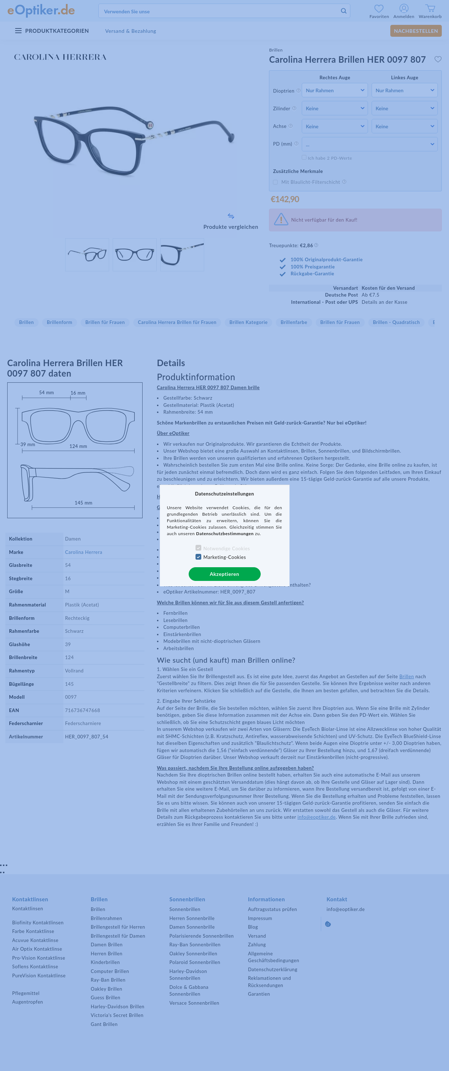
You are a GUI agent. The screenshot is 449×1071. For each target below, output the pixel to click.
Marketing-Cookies (224, 557)
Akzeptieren (224, 574)
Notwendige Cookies (226, 548)
